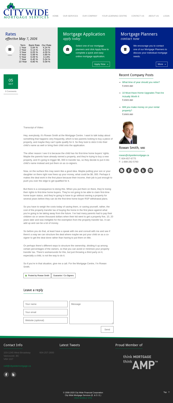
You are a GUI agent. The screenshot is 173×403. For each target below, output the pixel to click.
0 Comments (10, 91)
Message (91, 312)
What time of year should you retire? (141, 82)
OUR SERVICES (70, 16)
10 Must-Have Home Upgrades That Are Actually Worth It (143, 94)
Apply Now (99, 64)
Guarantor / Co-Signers (63, 275)
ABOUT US (154, 16)
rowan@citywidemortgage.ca (134, 155)
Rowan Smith (43, 275)
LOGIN (166, 16)
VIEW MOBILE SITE (83, 398)
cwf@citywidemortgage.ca (17, 366)
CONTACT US (137, 16)
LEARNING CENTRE (114, 16)
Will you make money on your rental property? (140, 109)
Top (165, 392)
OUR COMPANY (90, 16)
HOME (56, 16)
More (160, 64)
